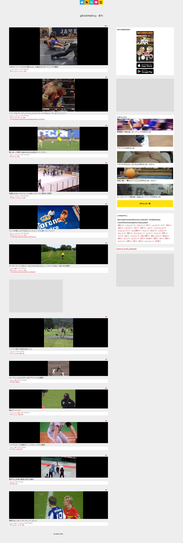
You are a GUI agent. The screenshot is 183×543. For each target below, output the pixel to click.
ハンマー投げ (16, 353)
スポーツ (16, 69)
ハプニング (17, 115)
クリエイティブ (123, 230)
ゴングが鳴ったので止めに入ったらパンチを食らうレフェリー (32, 231)
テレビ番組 (134, 230)
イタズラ (161, 230)
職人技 (165, 236)
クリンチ (15, 117)
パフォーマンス (13, 412)
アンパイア (15, 414)
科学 (141, 238)
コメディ (134, 238)
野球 (15, 380)
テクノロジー (138, 233)
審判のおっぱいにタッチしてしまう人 (23, 521)
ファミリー (133, 236)
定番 (128, 241)
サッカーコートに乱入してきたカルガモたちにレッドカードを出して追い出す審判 (39, 266)
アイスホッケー (19, 197)
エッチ (11, 523)
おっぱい (15, 524)
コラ (119, 236)
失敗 (167, 225)
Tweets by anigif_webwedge (126, 249)
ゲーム (156, 233)
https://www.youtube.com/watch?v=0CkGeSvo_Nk (24, 236)
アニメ (144, 230)
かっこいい (148, 241)
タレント (120, 233)
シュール (12, 69)
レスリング (15, 71)
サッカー (15, 156)
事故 (128, 233)
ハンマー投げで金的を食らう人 (20, 349)
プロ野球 (17, 449)
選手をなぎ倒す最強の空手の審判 (21, 479)
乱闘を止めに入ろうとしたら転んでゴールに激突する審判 (30, 193)
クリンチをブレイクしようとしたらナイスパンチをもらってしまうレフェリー (37, 113)
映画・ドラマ (155, 236)
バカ (148, 228)
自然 (119, 238)
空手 (16, 483)
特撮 (155, 238)
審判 (25, 71)
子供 (135, 228)
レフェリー (21, 71)
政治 (140, 241)
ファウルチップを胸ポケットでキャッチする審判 (27, 445)
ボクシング (20, 117)
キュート (120, 241)
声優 (163, 233)
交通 (119, 228)
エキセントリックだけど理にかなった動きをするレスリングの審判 (33, 67)
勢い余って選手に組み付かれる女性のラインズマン (28, 152)
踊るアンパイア (15, 410)
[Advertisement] (36, 296)
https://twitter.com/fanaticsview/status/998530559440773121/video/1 (28, 119)
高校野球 (17, 382)
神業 (166, 238)
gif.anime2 (86, 16)
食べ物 (148, 238)
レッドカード (20, 270)
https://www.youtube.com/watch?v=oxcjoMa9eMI (23, 271)
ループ (126, 238)
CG (161, 238)
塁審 (19, 414)
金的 (23, 353)
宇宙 (134, 241)
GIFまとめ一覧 (145, 203)
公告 (125, 236)
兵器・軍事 (144, 236)
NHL (14, 197)
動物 (15, 268)
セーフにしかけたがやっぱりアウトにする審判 (26, 378)
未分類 (157, 241)
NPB (14, 449)
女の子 (152, 230)
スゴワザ (127, 228)
